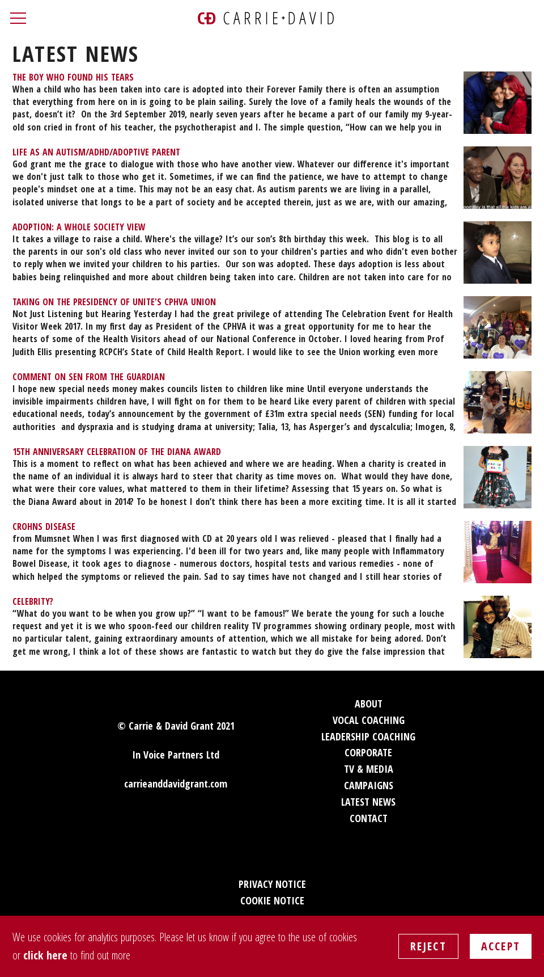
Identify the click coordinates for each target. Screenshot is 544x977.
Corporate (368, 752)
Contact (369, 818)
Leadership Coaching (368, 736)
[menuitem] (272, 102)
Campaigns (368, 785)
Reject (428, 946)
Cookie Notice (272, 900)
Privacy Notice (272, 884)
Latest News (368, 801)
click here (45, 955)
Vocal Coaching (369, 720)
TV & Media (368, 769)
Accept (500, 946)
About (368, 703)
